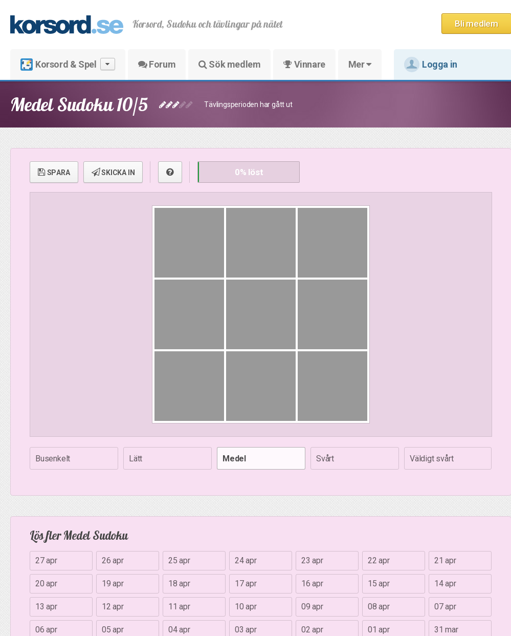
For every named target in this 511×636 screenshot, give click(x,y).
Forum (156, 64)
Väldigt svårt (431, 458)
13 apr (46, 606)
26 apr (113, 560)
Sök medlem (229, 64)
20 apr (46, 583)
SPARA (54, 172)
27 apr (46, 560)
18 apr (179, 583)
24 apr (246, 560)
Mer (359, 64)
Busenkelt (52, 458)
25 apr (179, 560)
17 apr (246, 583)
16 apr (312, 583)
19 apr (113, 583)
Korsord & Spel (67, 64)
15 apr (379, 583)
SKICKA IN (113, 172)
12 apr (113, 606)
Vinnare (304, 64)
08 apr (379, 606)
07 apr (445, 606)
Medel (234, 458)
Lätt (135, 458)
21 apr (445, 560)
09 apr (312, 606)
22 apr (379, 560)
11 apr (179, 606)
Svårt (325, 458)
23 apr (312, 560)
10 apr (246, 606)
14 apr (445, 583)
